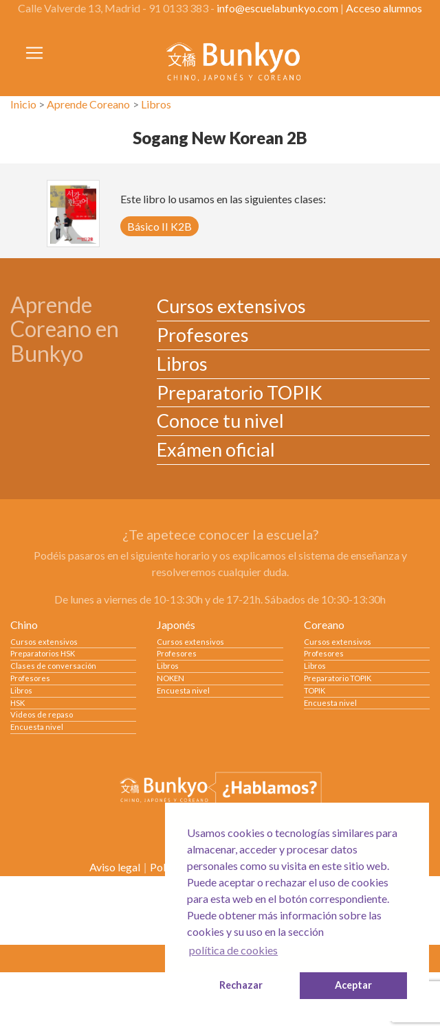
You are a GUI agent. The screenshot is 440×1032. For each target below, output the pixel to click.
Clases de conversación (53, 665)
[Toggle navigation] (34, 52)
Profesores (203, 334)
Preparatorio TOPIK (239, 392)
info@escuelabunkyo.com (277, 7)
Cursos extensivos (231, 306)
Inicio (23, 104)
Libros (156, 104)
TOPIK (314, 690)
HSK (17, 702)
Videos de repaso (41, 714)
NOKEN (170, 678)
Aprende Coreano (88, 104)
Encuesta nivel (36, 726)
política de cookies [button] (233, 949)
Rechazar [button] (241, 985)
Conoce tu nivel (220, 420)
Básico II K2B (159, 226)
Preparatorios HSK (42, 653)
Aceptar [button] (353, 985)
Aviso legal (114, 866)
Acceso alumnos (384, 7)
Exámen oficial (216, 449)
